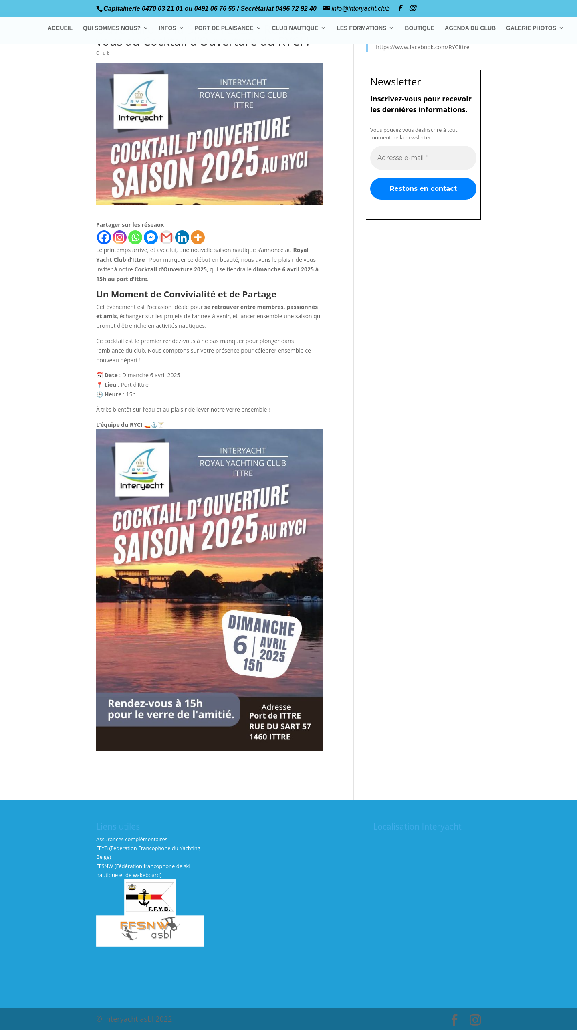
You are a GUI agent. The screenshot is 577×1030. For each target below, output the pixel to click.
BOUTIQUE (419, 28)
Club (103, 53)
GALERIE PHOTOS (531, 28)
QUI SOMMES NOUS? (112, 28)
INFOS (167, 28)
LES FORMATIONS (361, 28)
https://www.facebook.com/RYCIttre (422, 47)
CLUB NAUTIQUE (295, 28)
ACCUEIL (60, 28)
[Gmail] (166, 237)
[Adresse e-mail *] (423, 157)
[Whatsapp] (135, 237)
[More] (198, 237)
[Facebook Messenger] (151, 237)
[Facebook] (104, 237)
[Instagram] (120, 237)
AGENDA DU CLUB (470, 28)
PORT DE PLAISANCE (224, 28)
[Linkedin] (182, 237)
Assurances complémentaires (131, 839)
